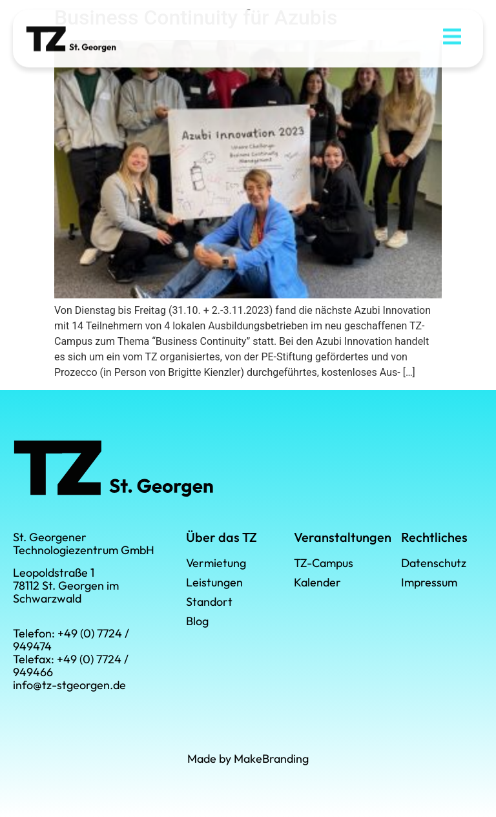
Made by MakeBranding (248, 758)
